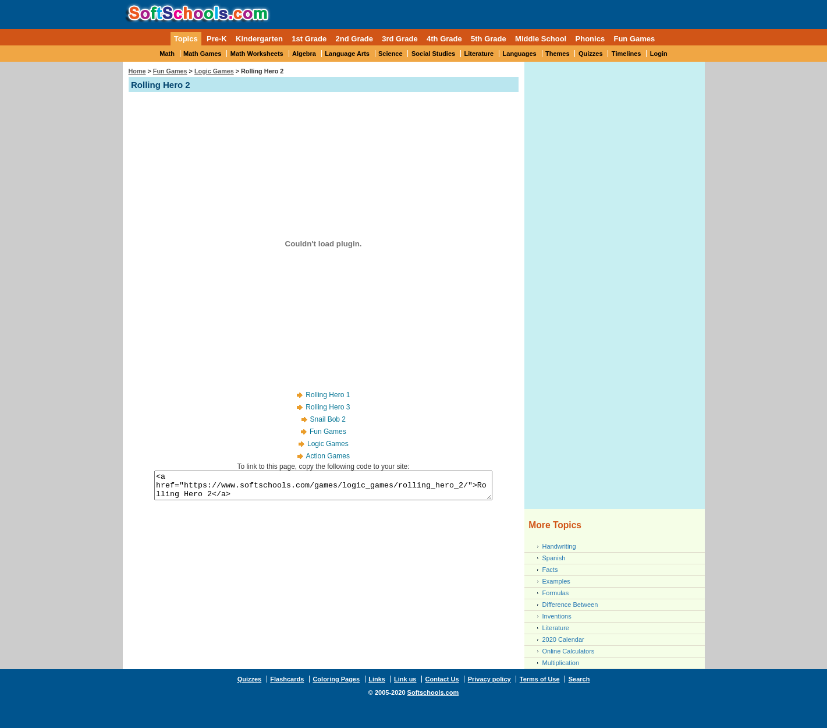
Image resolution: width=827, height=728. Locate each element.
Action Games (328, 456)
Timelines (626, 53)
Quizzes (590, 53)
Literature (479, 53)
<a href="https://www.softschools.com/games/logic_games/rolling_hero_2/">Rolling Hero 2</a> (323, 488)
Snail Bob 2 (328, 419)
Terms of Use (540, 679)
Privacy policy (489, 679)
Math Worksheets (256, 53)
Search (579, 679)
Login (659, 53)
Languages (520, 53)
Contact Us (442, 679)
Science (390, 53)
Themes (557, 53)
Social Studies (433, 53)
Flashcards (287, 679)
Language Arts (347, 53)
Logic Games (214, 71)
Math (167, 53)
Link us (405, 679)
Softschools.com (433, 692)
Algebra (304, 53)
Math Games (202, 53)
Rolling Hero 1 (328, 395)
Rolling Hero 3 (328, 407)
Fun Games (634, 38)
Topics (186, 38)
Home (137, 71)
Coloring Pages (336, 679)
